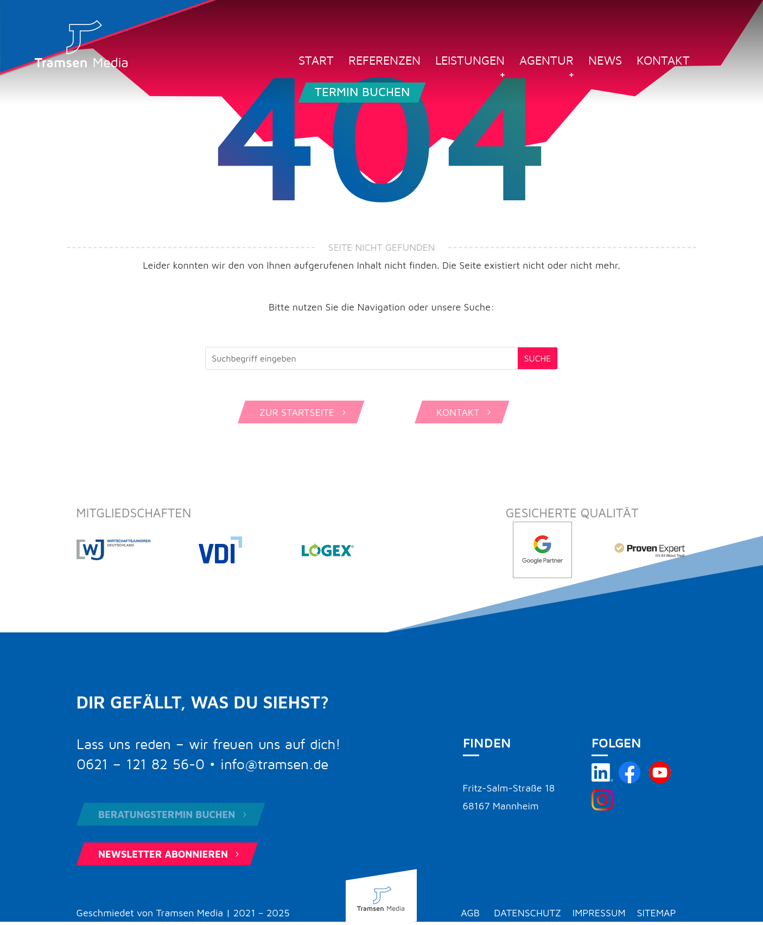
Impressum (599, 912)
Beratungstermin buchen (173, 814)
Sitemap (656, 912)
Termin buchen (362, 92)
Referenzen (384, 62)
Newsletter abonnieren (169, 854)
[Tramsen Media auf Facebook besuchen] (629, 779)
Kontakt (663, 62)
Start (316, 62)
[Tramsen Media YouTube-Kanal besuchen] (660, 779)
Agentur (546, 62)
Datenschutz (527, 912)
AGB (470, 912)
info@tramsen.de (274, 764)
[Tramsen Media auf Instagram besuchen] (602, 807)
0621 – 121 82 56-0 (141, 764)
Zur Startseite (303, 412)
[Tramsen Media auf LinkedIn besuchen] (602, 779)
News (605, 62)
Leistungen (470, 62)
